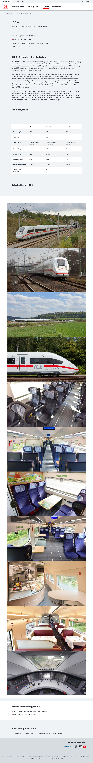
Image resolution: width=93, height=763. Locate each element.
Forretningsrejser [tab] (20, 1)
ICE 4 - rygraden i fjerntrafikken (24, 36)
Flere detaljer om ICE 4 (21, 47)
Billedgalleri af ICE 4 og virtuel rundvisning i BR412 (31, 43)
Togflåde (17, 13)
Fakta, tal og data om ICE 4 (23, 39)
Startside (9, 13)
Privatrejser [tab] (6, 1)
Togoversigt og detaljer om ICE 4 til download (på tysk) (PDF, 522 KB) (38, 733)
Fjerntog (25, 13)
